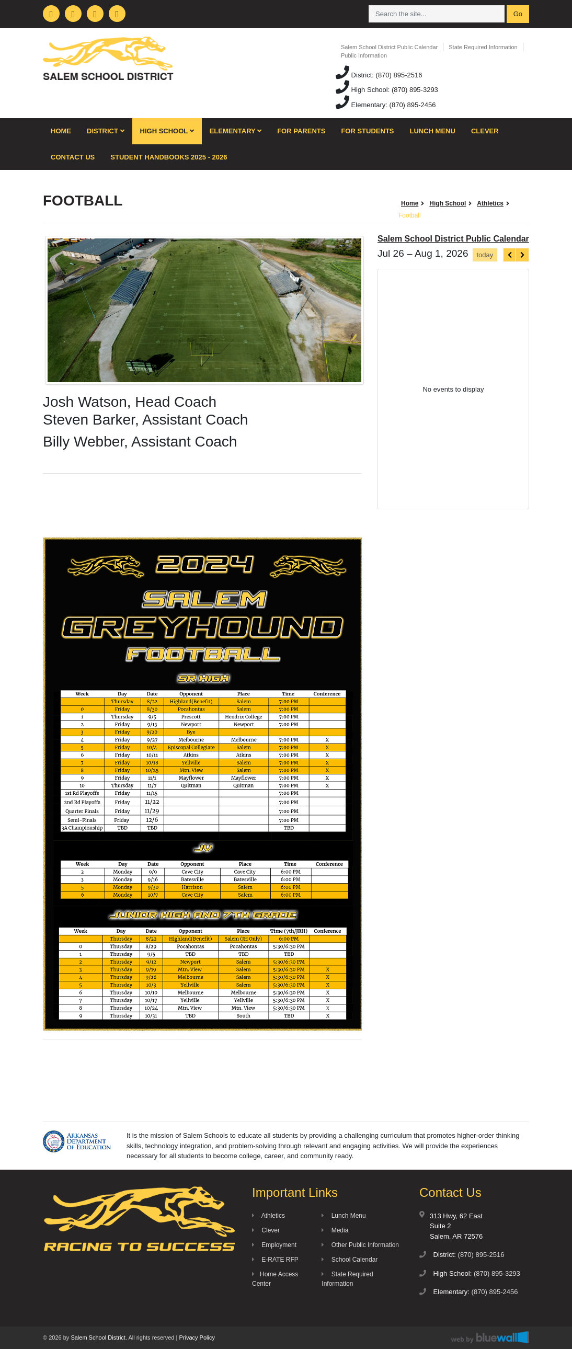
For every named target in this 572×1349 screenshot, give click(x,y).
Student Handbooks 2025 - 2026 (168, 157)
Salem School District (98, 1337)
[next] (522, 255)
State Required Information (483, 47)
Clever (485, 131)
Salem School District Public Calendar (389, 47)
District (105, 131)
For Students (367, 131)
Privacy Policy (196, 1337)
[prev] (510, 255)
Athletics (268, 1215)
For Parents (301, 131)
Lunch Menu (432, 131)
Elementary (236, 131)
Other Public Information (360, 1245)
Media (335, 1230)
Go (517, 14)
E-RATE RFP (275, 1259)
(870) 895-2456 (413, 105)
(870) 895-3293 (415, 90)
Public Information (364, 55)
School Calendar (349, 1259)
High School (167, 131)
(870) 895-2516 (399, 75)
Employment (274, 1245)
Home (61, 131)
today (484, 255)
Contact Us (73, 157)
